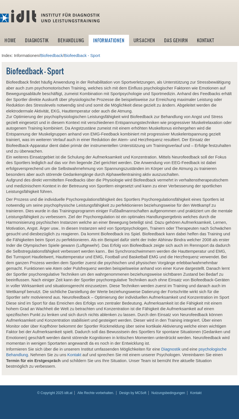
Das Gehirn (176, 40)
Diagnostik (37, 40)
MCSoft (140, 393)
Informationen (108, 40)
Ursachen (144, 40)
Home (10, 40)
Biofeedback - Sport (82, 55)
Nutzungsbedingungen (168, 393)
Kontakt (205, 40)
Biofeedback (51, 55)
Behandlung (71, 40)
